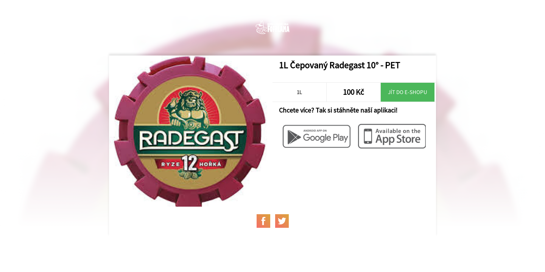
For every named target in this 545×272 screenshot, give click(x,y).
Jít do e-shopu (407, 92)
